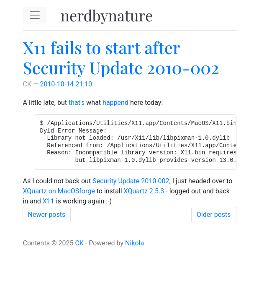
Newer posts (47, 215)
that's (77, 103)
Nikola (134, 243)
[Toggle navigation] (34, 15)
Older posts (214, 215)
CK (79, 243)
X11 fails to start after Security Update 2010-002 (121, 57)
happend (115, 103)
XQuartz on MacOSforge (59, 191)
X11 (48, 201)
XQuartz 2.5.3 (144, 191)
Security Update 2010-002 (130, 181)
